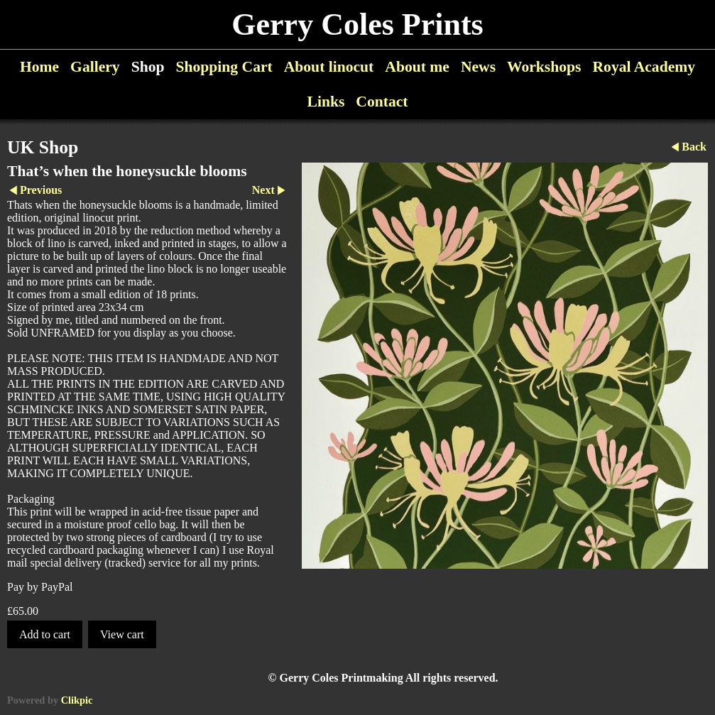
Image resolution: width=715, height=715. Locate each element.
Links (326, 101)
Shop (148, 66)
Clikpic (77, 700)
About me (417, 66)
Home (39, 66)
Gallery (95, 66)
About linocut (329, 66)
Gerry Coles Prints (357, 24)
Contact (382, 101)
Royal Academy (644, 66)
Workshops (544, 66)
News (478, 66)
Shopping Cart (224, 66)
